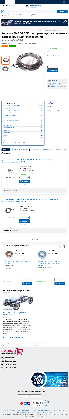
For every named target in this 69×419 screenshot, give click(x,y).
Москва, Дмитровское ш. (10, 110)
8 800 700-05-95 (8, 353)
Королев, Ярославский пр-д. (11, 115)
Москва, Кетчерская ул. (10, 108)
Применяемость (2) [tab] (46, 149)
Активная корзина (35, 5)
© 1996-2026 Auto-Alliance (12, 410)
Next (64, 246)
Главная (3, 30)
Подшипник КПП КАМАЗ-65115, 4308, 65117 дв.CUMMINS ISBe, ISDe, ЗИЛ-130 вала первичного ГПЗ (49, 263)
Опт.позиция (12, 46)
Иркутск (5, 140)
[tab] (5, 149)
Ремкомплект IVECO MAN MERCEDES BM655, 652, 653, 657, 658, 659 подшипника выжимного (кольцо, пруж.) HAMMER (30, 201)
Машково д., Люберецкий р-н (11, 105)
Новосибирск (7, 130)
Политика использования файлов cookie (41, 412)
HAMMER (16, 230)
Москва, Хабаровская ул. (10, 120)
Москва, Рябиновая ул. (10, 113)
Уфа (4, 137)
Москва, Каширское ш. (10, 118)
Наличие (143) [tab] (35, 149)
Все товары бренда (53, 110)
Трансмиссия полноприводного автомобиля (15, 314)
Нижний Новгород (8, 128)
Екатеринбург (7, 125)
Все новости (6, 293)
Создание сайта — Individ (28, 410)
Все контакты (17, 6)
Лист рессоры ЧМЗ (41, 15)
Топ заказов (5, 46)
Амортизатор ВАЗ (30, 15)
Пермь (5, 135)
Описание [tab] (57, 149)
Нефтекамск (7, 132)
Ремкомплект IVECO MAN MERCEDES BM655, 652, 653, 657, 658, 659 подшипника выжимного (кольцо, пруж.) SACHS (30, 161)
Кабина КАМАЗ (19, 15)
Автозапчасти (12, 30)
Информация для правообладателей (46, 410)
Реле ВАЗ (11, 15)
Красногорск (7, 123)
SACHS (15, 191)
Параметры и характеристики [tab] (19, 149)
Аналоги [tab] (6, 149)
